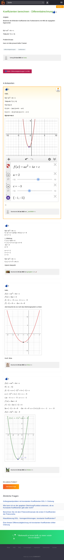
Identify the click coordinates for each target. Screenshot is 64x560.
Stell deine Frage (11, 486)
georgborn (30, 272)
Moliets (29, 470)
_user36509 (30, 211)
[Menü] (61, 2)
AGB (14, 547)
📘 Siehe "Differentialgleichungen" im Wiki (17, 71)
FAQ (19, 547)
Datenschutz (46, 547)
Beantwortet (14, 211)
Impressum (37, 547)
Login (47, 2)
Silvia (28, 365)
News (8, 547)
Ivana (25, 57)
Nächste (60, 7)
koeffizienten (22, 49)
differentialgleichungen (9, 49)
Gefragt (12, 57)
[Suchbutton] (43, 2)
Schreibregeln (27, 547)
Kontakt (54, 547)
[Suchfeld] (25, 2)
